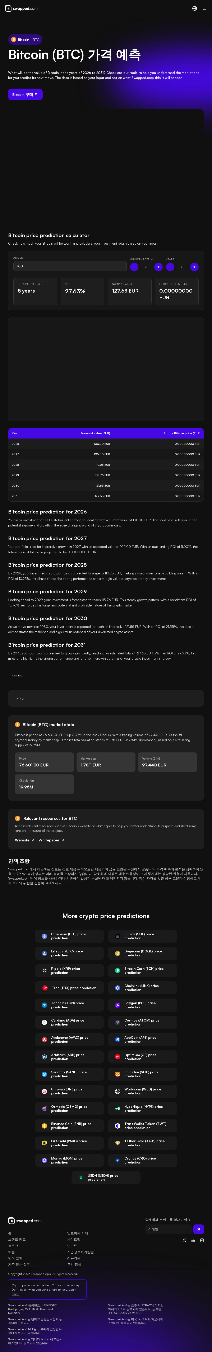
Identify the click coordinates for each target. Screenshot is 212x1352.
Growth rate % (141, 259)
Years (170, 259)
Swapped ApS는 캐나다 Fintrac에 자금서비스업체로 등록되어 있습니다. (35, 1341)
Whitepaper (51, 840)
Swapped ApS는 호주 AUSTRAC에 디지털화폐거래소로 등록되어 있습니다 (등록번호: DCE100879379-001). (135, 1309)
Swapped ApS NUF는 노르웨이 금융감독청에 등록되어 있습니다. (35, 1331)
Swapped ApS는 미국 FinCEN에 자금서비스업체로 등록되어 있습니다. (135, 1321)
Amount (19, 257)
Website (25, 840)
